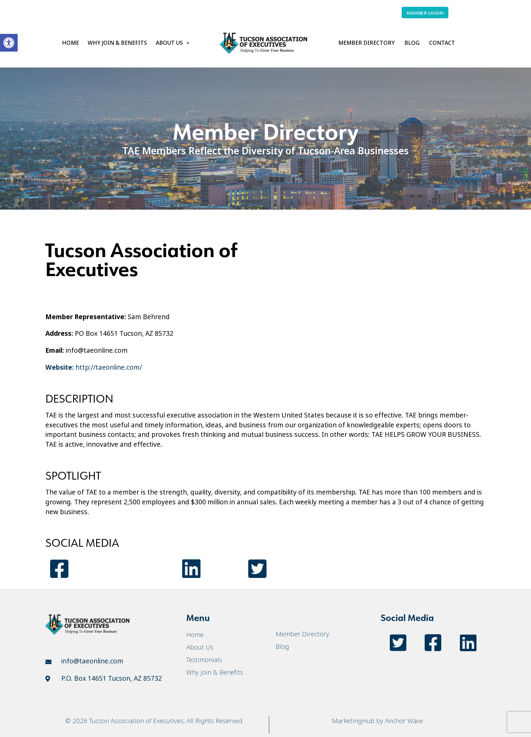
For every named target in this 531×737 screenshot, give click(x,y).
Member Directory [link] (366, 43)
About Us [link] (172, 43)
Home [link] (70, 43)
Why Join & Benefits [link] (117, 43)
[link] (9, 43)
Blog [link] (412, 43)
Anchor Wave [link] (404, 720)
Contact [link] (442, 43)
